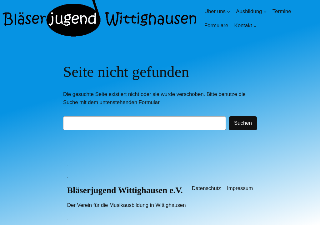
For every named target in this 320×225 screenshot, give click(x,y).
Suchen (243, 123)
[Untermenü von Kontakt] (255, 25)
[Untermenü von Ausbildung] (265, 11)
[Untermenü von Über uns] (228, 11)
